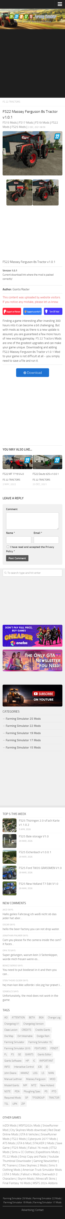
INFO (7, 1066)
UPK (14, 1103)
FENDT (54, 1048)
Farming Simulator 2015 (17, 1048)
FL (5, 1054)
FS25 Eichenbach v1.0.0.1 (35, 852)
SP (26, 1097)
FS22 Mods (19, 1139)
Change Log (54, 1017)
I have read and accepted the (30, 549)
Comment (12, 509)
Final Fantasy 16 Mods (17, 1183)
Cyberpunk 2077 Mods (42, 1139)
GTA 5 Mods (11, 1174)
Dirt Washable (25, 1036)
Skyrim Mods (26, 1178)
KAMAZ (25, 1073)
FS (12, 1054)
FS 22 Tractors (11, 101)
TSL (6, 1103)
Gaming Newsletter (45, 1161)
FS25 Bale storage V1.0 (34, 836)
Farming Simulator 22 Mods (23, 726)
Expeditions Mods (47, 1152)
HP (27, 1060)
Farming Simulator (14, 1042)
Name (10, 533)
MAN (51, 1073)
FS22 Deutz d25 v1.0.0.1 (46, 474)
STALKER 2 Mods (43, 1143)
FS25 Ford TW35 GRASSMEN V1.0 (40, 868)
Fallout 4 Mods (30, 1174)
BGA (41, 1017)
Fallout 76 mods (38, 1147)
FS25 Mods (19, 1147)
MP (25, 1085)
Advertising (27, 1210)
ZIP (23, 1103)
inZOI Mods (10, 1125)
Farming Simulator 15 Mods (23, 747)
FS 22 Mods (10, 1156)
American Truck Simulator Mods (42, 1169)
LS (43, 1073)
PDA (17, 1091)
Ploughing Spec (32, 1091)
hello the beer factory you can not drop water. (31, 929)
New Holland (47, 1085)
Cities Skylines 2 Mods (33, 1165)
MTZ (33, 1085)
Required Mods (12, 1097)
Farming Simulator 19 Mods (23, 733)
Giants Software (12, 1060)
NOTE (7, 1091)
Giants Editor (44, 1054)
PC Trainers (10, 1165)
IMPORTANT (46, 1060)
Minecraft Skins (45, 1178)
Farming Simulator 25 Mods (23, 718)
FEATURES (40, 1048)
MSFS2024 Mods (29, 1125)
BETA (32, 1017)
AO (6, 1017)
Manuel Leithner (13, 1079)
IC (34, 1060)
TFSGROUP (38, 1097)
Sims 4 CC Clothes (23, 1152)
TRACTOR (54, 1097)
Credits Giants (42, 1029)
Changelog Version (33, 1023)
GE (19, 1054)
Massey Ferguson (36, 1079)
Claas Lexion (11, 1029)
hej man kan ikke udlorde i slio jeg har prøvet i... (32, 985)
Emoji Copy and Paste (33, 1156)
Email (38, 533)
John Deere (10, 1073)
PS (46, 1091)
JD (47, 1066)
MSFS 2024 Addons (45, 1183)
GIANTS (29, 1054)
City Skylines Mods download (28, 1130)
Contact (39, 1210)
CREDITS (26, 1029)
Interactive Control (24, 1066)
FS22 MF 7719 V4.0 (13, 474)
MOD (52, 1079)
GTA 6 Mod (24, 1143)
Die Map (8, 1036)
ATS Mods (9, 1143)
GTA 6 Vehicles (29, 1134)
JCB (40, 1066)
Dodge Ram (43, 1036)
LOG (35, 1073)
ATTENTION (18, 1017)
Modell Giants (11, 1085)
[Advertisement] (32, 63)
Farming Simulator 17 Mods (23, 740)
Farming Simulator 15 (40, 1042)
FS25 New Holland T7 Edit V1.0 (38, 883)
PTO (54, 1091)
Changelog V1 (11, 1023)
